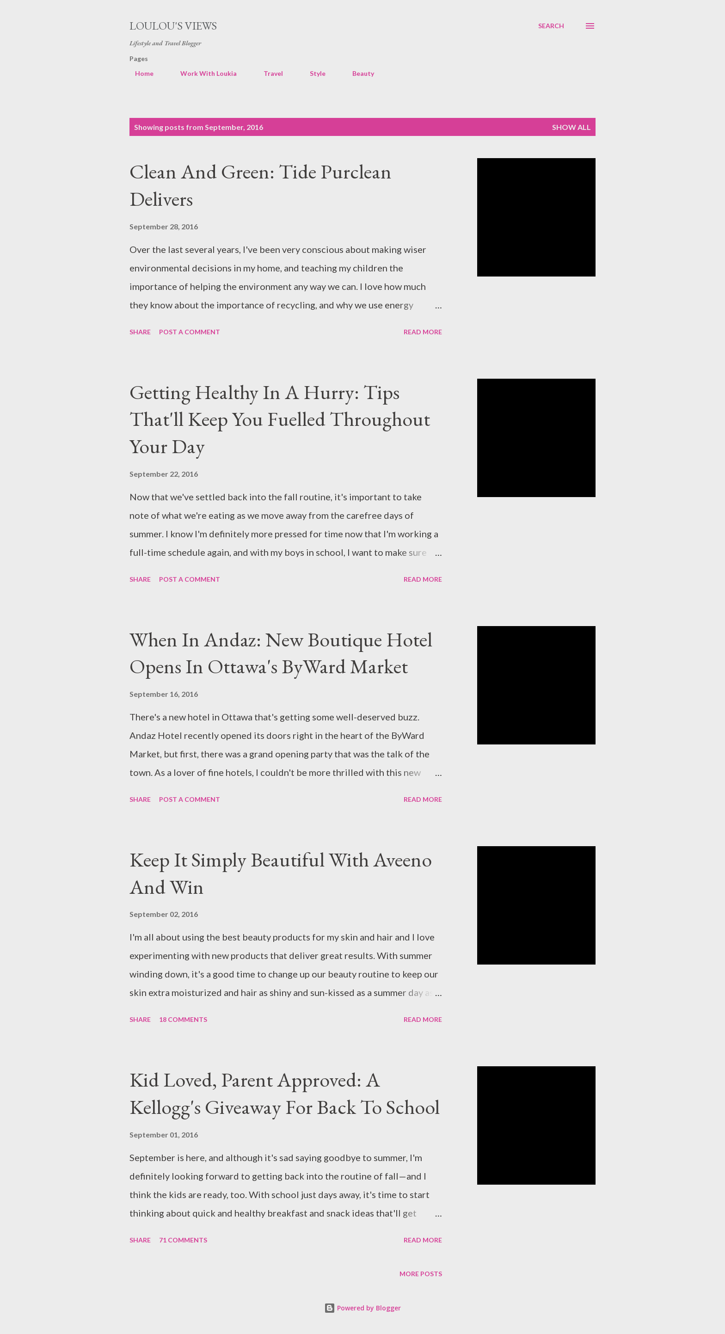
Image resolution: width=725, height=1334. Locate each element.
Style (312, 73)
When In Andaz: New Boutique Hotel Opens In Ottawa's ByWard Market (280, 653)
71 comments (183, 1240)
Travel (267, 73)
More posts (420, 1274)
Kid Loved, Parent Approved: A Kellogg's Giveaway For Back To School (284, 1093)
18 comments (183, 1019)
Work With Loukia (203, 73)
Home (138, 73)
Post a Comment (189, 332)
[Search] (551, 25)
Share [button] (140, 332)
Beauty (358, 73)
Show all (571, 127)
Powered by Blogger (362, 1307)
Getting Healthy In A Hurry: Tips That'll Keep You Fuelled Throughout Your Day (279, 419)
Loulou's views (173, 25)
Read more (423, 332)
